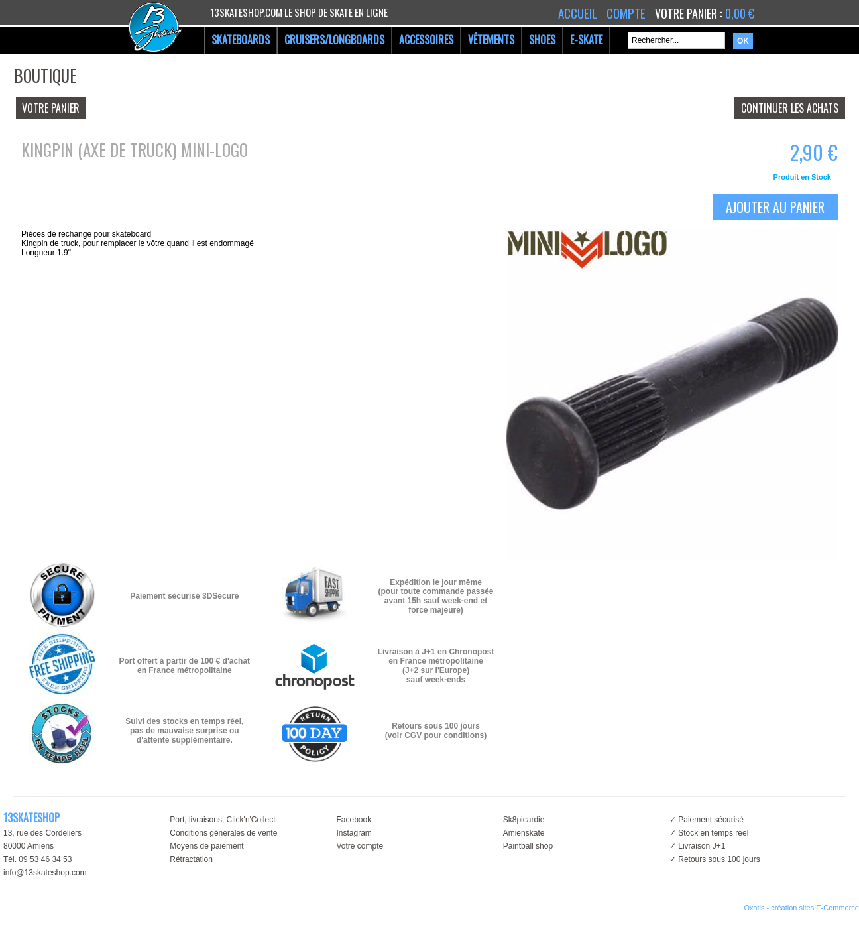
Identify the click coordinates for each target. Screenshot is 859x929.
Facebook (353, 819)
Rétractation (191, 859)
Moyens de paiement (206, 846)
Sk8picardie (524, 819)
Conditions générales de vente (223, 832)
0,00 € (739, 13)
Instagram (353, 832)
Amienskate (524, 832)
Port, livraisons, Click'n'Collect (222, 819)
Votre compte (359, 846)
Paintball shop (528, 846)
